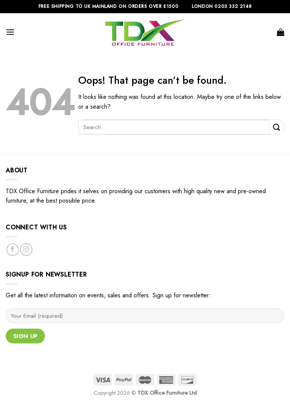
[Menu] (10, 32)
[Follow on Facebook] (12, 249)
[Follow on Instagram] (26, 249)
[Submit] (276, 127)
